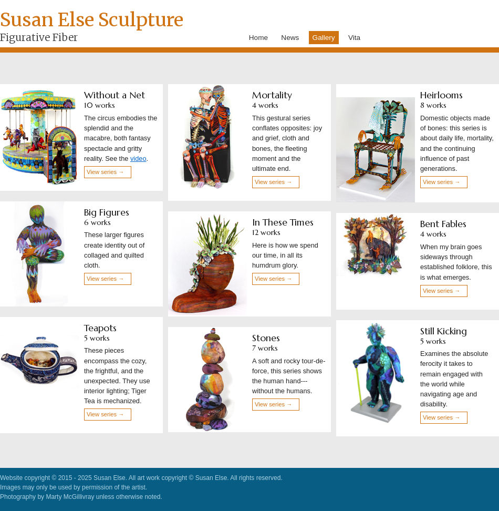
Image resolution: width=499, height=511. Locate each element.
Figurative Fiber (39, 37)
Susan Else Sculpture (91, 20)
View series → (105, 172)
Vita (354, 38)
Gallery (324, 38)
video (138, 158)
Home (258, 38)
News (290, 38)
